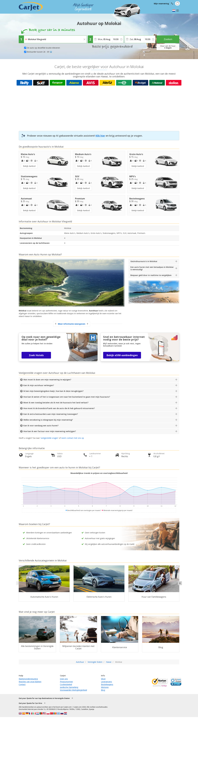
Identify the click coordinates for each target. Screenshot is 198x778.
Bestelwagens (107, 684)
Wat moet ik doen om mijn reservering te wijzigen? (47, 379)
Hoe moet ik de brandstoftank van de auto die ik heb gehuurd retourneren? (59, 408)
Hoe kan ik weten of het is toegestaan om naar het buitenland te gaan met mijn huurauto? (66, 397)
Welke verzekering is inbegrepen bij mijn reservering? (48, 420)
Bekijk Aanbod (29, 166)
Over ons (64, 679)
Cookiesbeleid (66, 684)
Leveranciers (106, 681)
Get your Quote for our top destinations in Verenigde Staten (44, 698)
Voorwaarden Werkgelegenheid (73, 690)
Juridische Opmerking (69, 687)
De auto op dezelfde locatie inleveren (43, 48)
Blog (103, 690)
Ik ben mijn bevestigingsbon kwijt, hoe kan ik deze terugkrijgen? (53, 391)
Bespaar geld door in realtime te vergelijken (151, 275)
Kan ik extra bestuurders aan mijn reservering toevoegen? (50, 414)
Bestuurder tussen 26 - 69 (39, 52)
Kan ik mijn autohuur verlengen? (38, 385)
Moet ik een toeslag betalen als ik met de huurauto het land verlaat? (55, 402)
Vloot (103, 679)
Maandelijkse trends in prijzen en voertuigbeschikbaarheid (99, 473)
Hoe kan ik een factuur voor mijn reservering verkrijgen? (49, 431)
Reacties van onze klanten (30, 681)
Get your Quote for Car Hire (30, 703)
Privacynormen (66, 681)
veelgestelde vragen (49, 438)
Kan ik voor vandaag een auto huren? (40, 425)
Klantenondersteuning (28, 679)
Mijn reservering (161, 3)
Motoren (105, 687)
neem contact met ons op (72, 438)
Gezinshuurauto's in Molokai (143, 261)
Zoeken (168, 39)
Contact (22, 684)
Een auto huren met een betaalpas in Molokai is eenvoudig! (152, 268)
